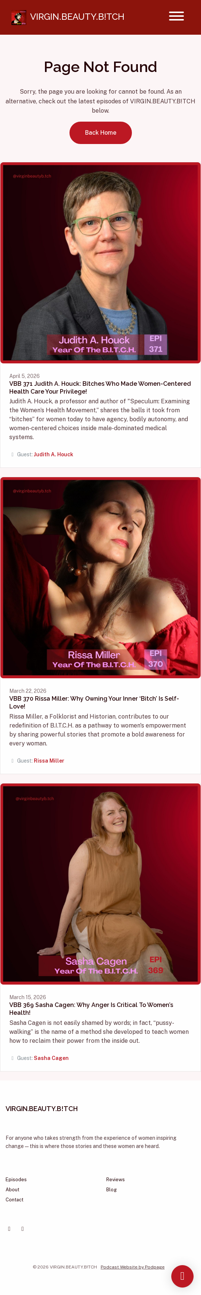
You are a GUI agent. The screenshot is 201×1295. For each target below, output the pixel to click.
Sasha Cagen (51, 1058)
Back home (100, 132)
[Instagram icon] (22, 1229)
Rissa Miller (49, 761)
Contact (14, 1199)
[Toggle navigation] (176, 17)
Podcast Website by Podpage (133, 1267)
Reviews (115, 1179)
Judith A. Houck (53, 454)
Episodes (16, 1179)
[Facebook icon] (9, 1229)
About (12, 1189)
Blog (111, 1189)
